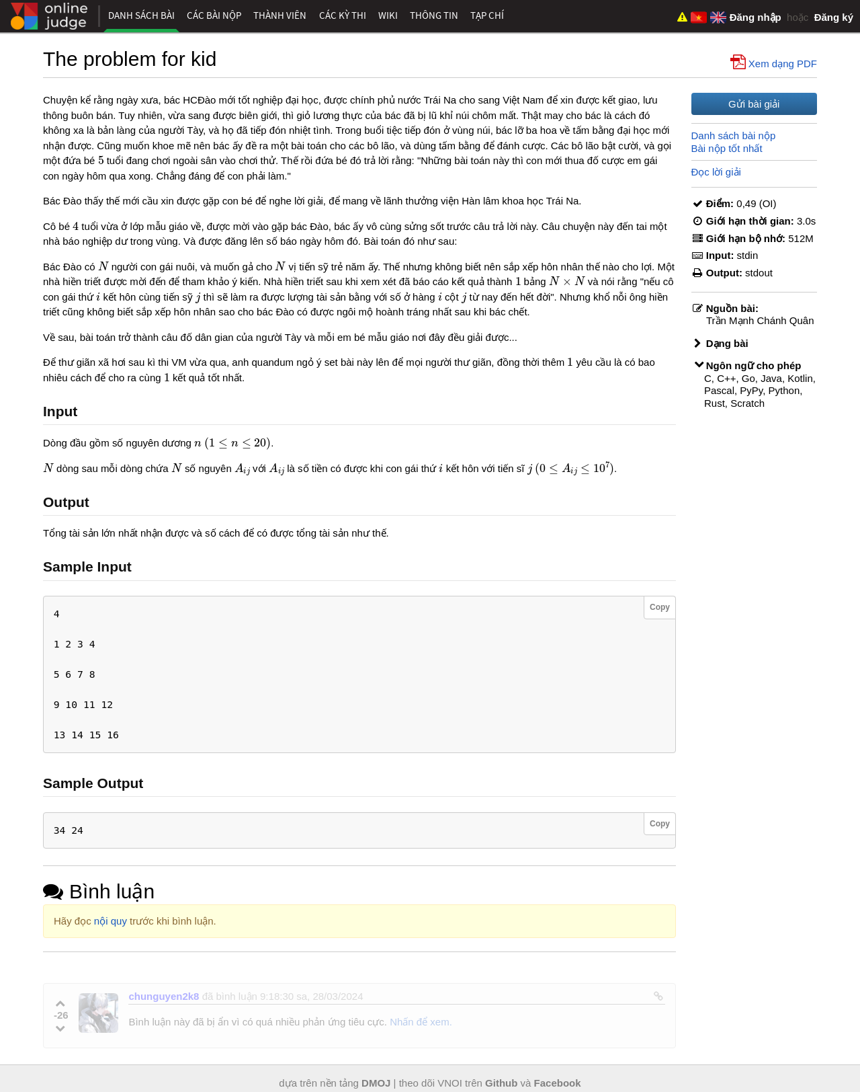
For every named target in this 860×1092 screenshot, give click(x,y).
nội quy (110, 921)
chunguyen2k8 (163, 996)
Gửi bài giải (753, 104)
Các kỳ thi (342, 15)
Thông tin (434, 15)
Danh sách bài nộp (733, 135)
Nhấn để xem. (421, 1021)
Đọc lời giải (716, 172)
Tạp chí (487, 15)
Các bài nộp (214, 15)
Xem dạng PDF (775, 62)
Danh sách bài (141, 15)
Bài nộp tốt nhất (727, 148)
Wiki (388, 15)
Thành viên (279, 15)
